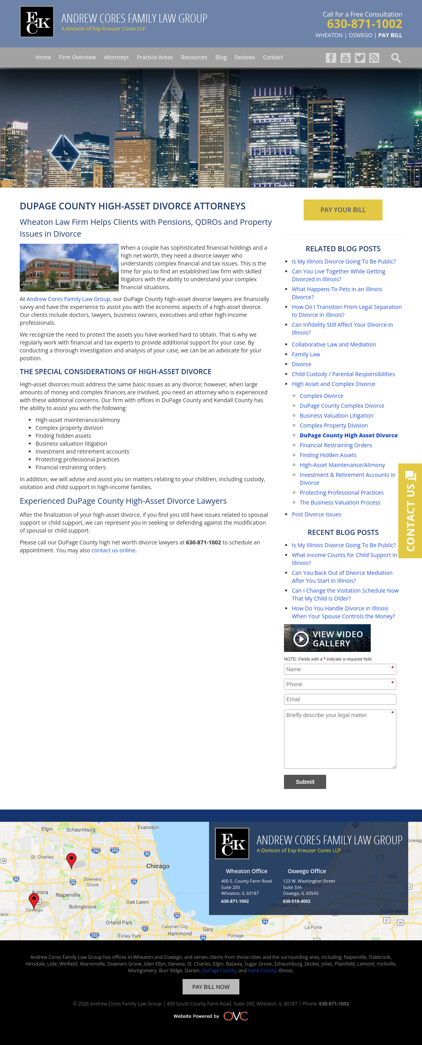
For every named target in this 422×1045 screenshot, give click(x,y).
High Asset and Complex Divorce (333, 384)
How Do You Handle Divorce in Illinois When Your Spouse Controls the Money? (343, 612)
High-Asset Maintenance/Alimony (342, 465)
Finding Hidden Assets (328, 455)
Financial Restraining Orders (336, 445)
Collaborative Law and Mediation (334, 344)
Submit (305, 782)
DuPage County (219, 970)
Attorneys (116, 57)
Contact (273, 57)
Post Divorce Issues (317, 514)
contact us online (113, 550)
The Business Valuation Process (340, 502)
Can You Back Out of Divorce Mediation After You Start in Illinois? (342, 576)
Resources (194, 57)
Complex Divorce (322, 395)
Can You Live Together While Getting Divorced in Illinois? (338, 275)
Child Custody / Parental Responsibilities (343, 374)
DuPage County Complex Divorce (342, 405)
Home (43, 57)
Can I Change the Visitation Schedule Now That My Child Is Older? (345, 594)
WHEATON (329, 35)
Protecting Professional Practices (342, 492)
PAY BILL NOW (211, 986)
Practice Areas (154, 57)
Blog (221, 57)
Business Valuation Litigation (336, 415)
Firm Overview (77, 57)
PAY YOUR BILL (343, 209)
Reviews (245, 57)
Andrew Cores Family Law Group (68, 299)
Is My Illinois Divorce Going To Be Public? (344, 261)
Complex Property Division (334, 425)
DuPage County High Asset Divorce (349, 435)
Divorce (301, 364)
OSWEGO (360, 35)
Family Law (306, 354)
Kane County (262, 970)
